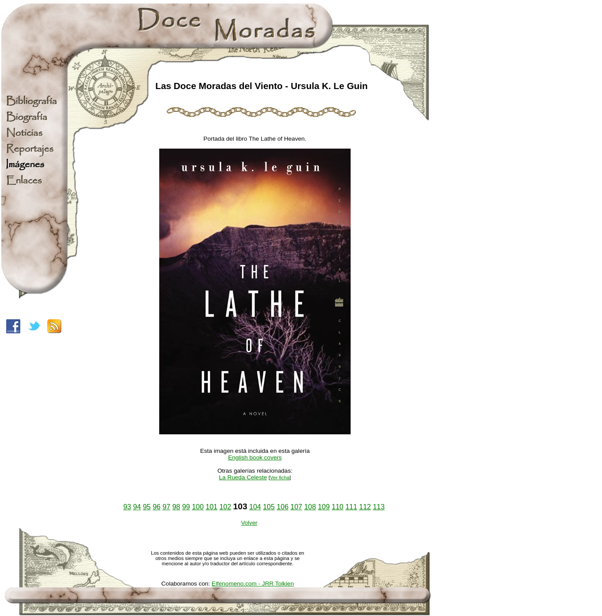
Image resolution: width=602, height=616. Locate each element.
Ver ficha (279, 477)
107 (297, 507)
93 (127, 507)
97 (166, 507)
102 (225, 507)
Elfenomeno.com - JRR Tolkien (253, 583)
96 (157, 507)
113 (379, 507)
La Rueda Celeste (243, 477)
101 (211, 507)
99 (186, 507)
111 (351, 507)
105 (269, 507)
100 (198, 507)
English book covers (255, 457)
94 (137, 507)
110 (338, 507)
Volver (249, 522)
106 (282, 507)
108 (310, 507)
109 (324, 507)
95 (147, 507)
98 (176, 507)
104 (255, 507)
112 (365, 507)
